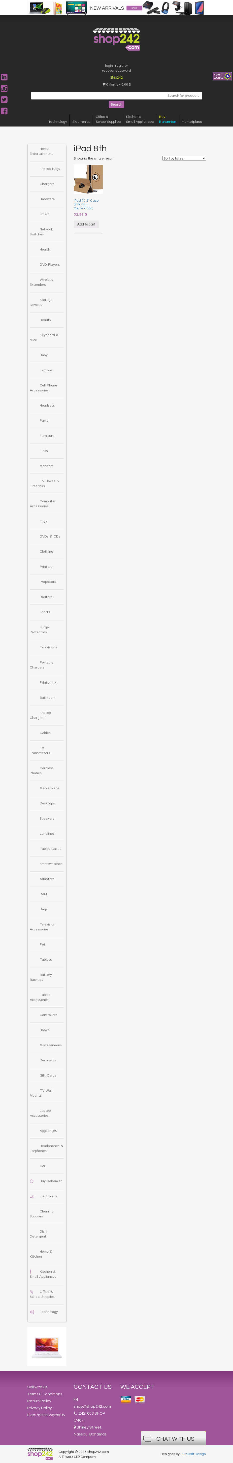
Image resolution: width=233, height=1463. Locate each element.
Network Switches (41, 232)
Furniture (47, 435)
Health (45, 249)
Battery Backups (41, 977)
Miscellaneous (51, 1045)
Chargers (47, 184)
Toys (43, 521)
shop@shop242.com (92, 1406)
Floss (44, 450)
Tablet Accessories (40, 997)
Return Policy (39, 1401)
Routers (46, 597)
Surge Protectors (39, 630)
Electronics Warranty (46, 1415)
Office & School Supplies (42, 1294)
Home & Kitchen (41, 1254)
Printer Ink (48, 682)
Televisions (48, 647)
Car (42, 1166)
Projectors (48, 581)
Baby (44, 355)
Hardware (47, 199)
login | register (116, 65)
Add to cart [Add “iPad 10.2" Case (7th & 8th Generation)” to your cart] (86, 224)
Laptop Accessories (40, 1113)
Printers (46, 566)
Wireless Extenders (41, 282)
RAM (43, 894)
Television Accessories (42, 927)
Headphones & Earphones (46, 1148)
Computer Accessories (43, 504)
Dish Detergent (38, 1234)
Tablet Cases (50, 848)
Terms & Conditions (44, 1394)
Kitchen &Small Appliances (140, 119)
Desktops (47, 803)
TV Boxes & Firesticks (44, 484)
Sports (45, 612)
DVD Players (50, 264)
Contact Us (93, 1387)
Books (44, 1030)
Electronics (81, 122)
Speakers (47, 818)
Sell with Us (37, 1387)
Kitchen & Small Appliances (43, 1274)
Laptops (46, 370)
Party (44, 420)
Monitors (47, 466)
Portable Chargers (41, 665)
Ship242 (116, 77)
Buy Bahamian (51, 1181)
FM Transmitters (40, 751)
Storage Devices (41, 302)
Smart (44, 214)
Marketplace (192, 122)
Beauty (45, 320)
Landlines (47, 833)
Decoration (48, 1060)
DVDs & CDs (50, 536)
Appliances (48, 1130)
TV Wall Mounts (41, 1093)
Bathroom (47, 697)
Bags (44, 909)
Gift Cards (48, 1075)
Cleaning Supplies (42, 1214)
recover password (116, 70)
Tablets (46, 959)
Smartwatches (51, 863)
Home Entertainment (41, 151)
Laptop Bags (50, 168)
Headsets (47, 405)
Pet (42, 944)
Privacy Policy (39, 1408)
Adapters (47, 879)
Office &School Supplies (108, 119)
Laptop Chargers (40, 715)
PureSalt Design (193, 1454)
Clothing (46, 551)
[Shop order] (184, 158)
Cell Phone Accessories (43, 388)
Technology (57, 122)
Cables (45, 733)
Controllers (48, 1015)
